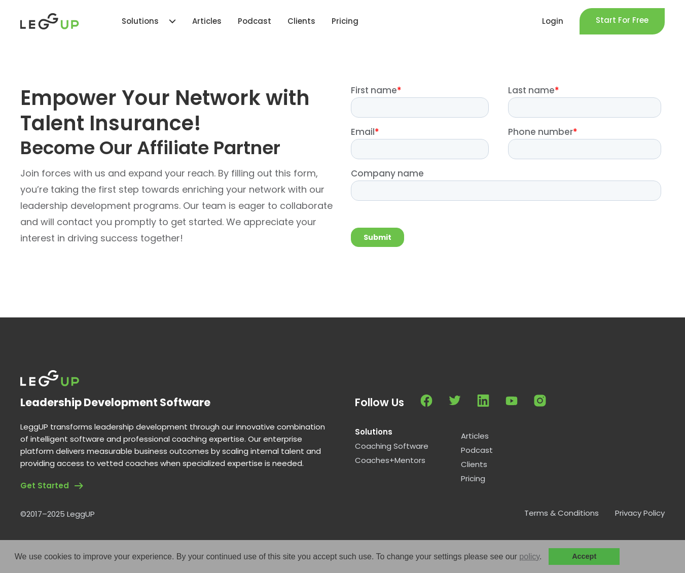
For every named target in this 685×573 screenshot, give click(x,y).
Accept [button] (584, 556)
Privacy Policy (640, 513)
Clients (474, 464)
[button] (545, 557)
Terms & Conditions (561, 513)
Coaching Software (391, 446)
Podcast (477, 450)
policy (529, 556)
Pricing (473, 479)
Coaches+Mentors (390, 460)
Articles (475, 436)
